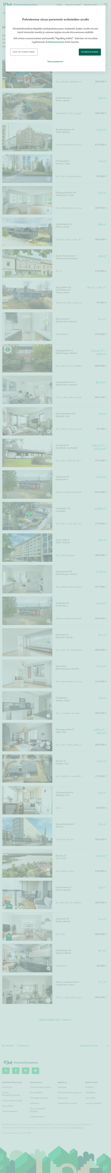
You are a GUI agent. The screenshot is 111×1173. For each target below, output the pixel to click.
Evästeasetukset (55, 42)
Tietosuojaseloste (54, 61)
